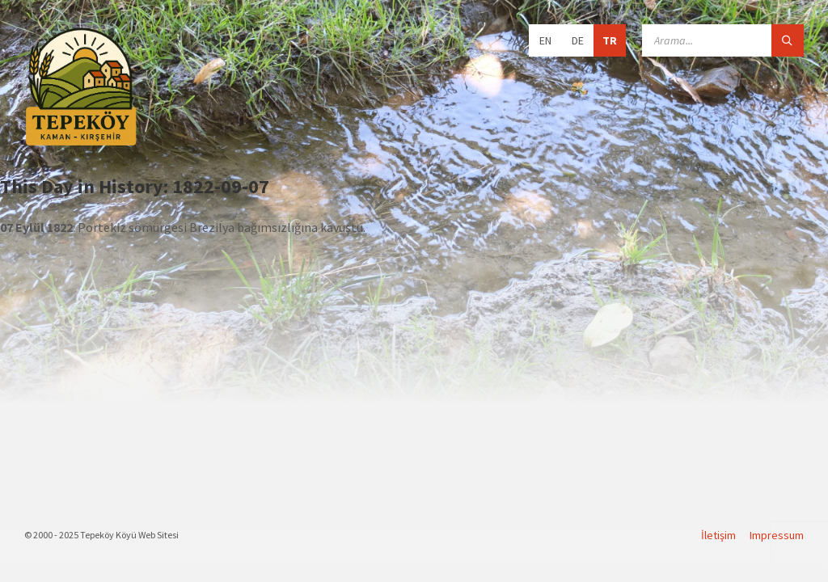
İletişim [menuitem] (718, 535)
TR (609, 40)
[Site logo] (80, 143)
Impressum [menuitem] (777, 535)
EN (545, 40)
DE (578, 40)
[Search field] (723, 40)
